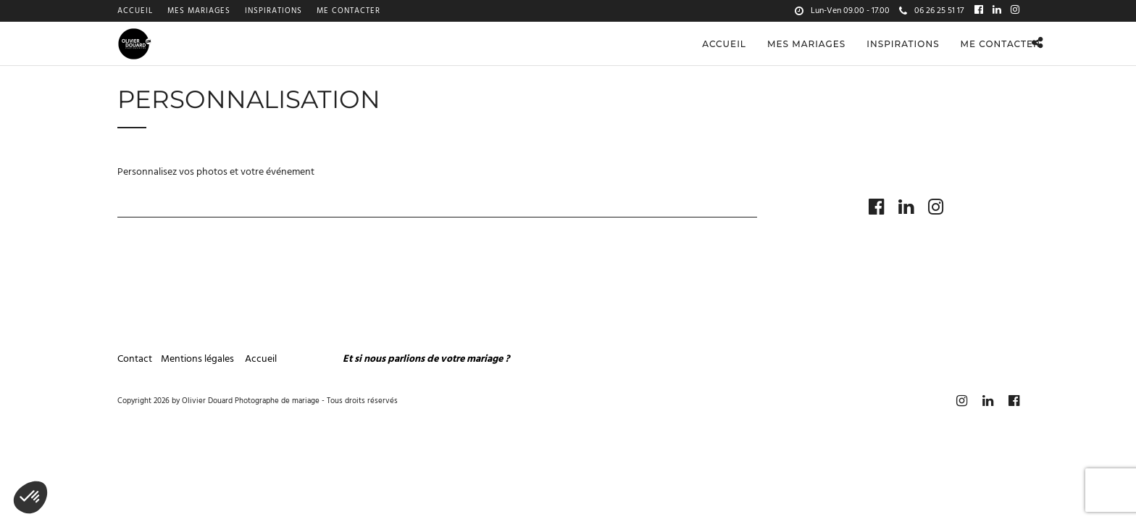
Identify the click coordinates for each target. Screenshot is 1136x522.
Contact (134, 381)
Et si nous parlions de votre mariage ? (426, 381)
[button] (30, 497)
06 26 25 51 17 (931, 11)
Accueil (135, 10)
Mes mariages (198, 10)
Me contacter (348, 10)
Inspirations (273, 10)
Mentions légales (198, 381)
